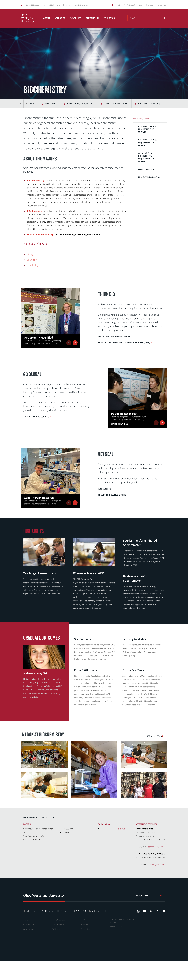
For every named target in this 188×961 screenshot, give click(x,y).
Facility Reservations (59, 920)
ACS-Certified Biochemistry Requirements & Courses (146, 157)
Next (75, 342)
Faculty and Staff (147, 169)
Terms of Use (85, 929)
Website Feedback (116, 927)
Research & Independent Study (114, 336)
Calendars (149, 5)
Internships (104, 489)
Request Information (149, 177)
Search (164, 18)
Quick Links (142, 895)
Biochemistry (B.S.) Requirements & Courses (148, 142)
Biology (30, 254)
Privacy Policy (85, 924)
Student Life (93, 18)
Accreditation (27, 920)
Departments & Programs (67, 103)
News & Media (162, 5)
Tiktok (156, 911)
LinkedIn (163, 911)
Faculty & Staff (48, 5)
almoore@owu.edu (156, 864)
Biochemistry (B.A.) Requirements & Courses (148, 129)
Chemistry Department (102, 103)
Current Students (32, 5)
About (46, 18)
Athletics (109, 18)
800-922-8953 (79, 911)
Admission (60, 18)
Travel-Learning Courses (36, 416)
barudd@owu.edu (155, 846)
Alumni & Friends (63, 5)
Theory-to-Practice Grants (112, 495)
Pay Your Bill (85, 920)
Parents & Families (81, 5)
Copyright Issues (29, 929)
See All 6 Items (154, 736)
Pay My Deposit (129, 5)
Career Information (29, 924)
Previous (20, 103)
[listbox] (149, 896)
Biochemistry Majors (136, 103)
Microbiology (33, 265)
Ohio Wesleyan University (28, 21)
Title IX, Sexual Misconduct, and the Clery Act (122, 920)
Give (140, 5)
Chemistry (32, 259)
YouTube (144, 911)
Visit (118, 5)
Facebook (138, 911)
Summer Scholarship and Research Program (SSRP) (124, 342)
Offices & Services (58, 924)
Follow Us (121, 828)
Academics (75, 18)
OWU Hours (56, 929)
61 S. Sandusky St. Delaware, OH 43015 (46, 911)
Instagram (150, 911)
